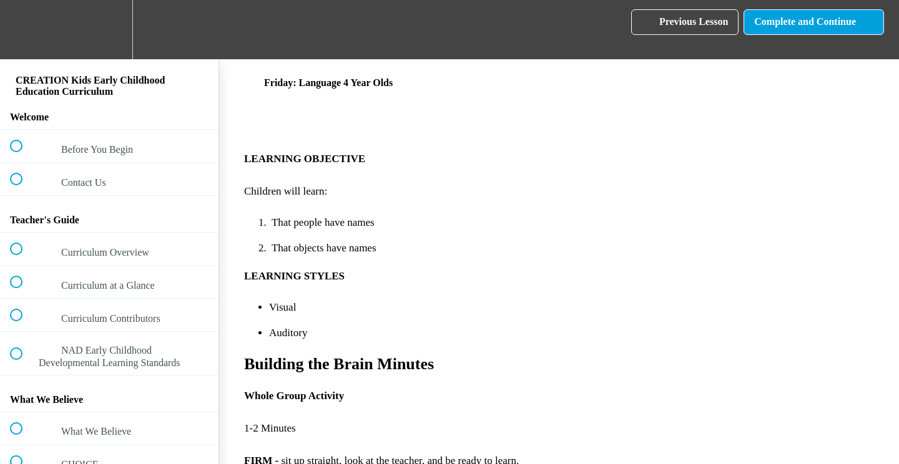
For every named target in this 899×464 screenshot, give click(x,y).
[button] (23, 29)
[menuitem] (109, 29)
